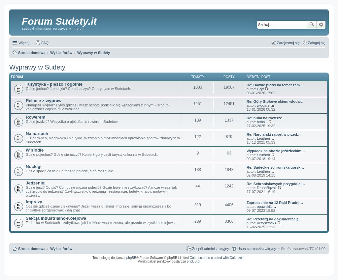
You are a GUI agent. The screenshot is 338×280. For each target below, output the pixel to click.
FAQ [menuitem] (45, 43)
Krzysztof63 (266, 223)
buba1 (262, 122)
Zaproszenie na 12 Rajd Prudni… (275, 203)
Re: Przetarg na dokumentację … (275, 219)
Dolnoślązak (267, 188)
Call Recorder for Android (252, 266)
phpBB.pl (193, 261)
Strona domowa (32, 249)
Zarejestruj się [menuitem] (288, 43)
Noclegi (34, 166)
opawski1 (264, 207)
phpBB (131, 258)
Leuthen (263, 138)
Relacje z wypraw (43, 100)
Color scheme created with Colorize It (217, 258)
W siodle (35, 150)
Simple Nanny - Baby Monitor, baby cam (222, 266)
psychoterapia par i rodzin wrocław (313, 270)
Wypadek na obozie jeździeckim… (276, 151)
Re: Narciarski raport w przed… (274, 134)
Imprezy (34, 201)
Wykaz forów (61, 249)
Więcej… (25, 43)
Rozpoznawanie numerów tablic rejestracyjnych (308, 266)
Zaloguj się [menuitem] (316, 43)
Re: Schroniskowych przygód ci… (276, 184)
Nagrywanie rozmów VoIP (275, 266)
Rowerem (35, 117)
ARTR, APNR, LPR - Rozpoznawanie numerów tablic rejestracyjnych (174, 266)
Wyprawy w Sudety (37, 67)
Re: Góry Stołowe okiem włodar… (276, 101)
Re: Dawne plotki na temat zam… (275, 85)
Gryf (260, 89)
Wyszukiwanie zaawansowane (321, 25)
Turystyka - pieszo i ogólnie (54, 84)
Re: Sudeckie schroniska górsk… (275, 167)
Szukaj (312, 25)
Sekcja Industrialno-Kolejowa (56, 218)
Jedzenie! (36, 183)
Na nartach (37, 133)
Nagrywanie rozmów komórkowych (295, 268)
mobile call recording (320, 268)
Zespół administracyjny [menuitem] (210, 249)
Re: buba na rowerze (264, 118)
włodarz (263, 105)
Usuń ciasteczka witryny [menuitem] (256, 249)
